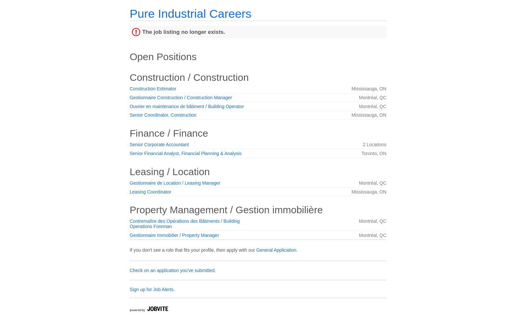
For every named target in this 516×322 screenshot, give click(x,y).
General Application (276, 250)
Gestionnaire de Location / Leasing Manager (175, 183)
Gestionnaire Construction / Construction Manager (181, 97)
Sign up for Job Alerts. (152, 289)
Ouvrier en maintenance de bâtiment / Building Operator (187, 106)
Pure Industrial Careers (190, 13)
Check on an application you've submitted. (173, 270)
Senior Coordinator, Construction (163, 115)
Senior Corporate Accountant (159, 144)
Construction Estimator (153, 88)
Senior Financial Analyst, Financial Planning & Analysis (186, 153)
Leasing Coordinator (150, 192)
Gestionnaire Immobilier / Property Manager (174, 235)
